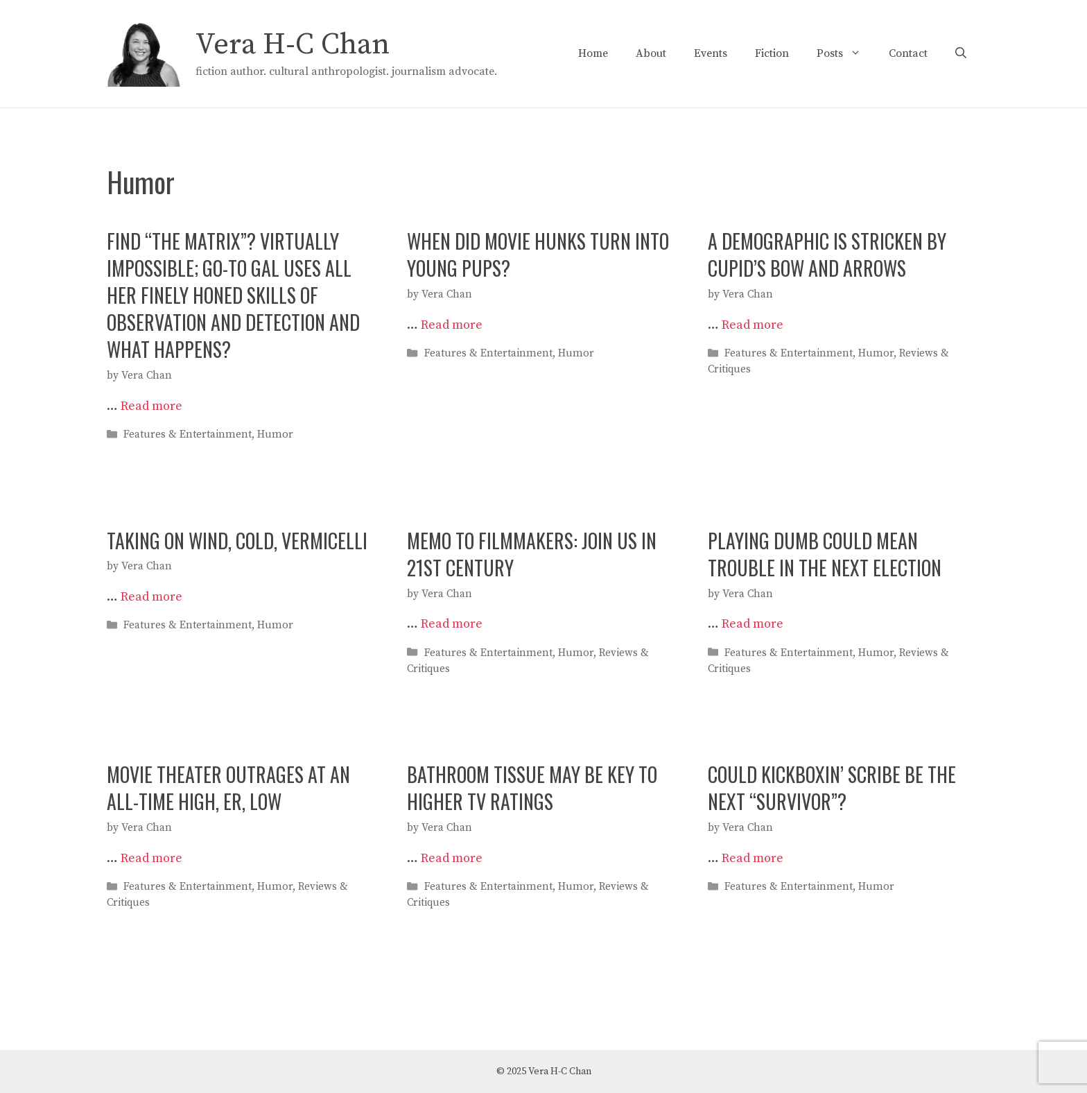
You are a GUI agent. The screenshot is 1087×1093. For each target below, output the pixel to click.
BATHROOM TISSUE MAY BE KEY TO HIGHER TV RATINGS (532, 788)
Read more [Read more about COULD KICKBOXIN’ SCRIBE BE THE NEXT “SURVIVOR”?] (752, 858)
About (651, 53)
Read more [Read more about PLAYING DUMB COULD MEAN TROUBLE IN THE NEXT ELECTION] (752, 624)
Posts (846, 53)
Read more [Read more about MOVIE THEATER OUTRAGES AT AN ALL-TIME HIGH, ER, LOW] (151, 858)
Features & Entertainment (187, 435)
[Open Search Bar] (960, 53)
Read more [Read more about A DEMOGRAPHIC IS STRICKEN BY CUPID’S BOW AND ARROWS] (752, 325)
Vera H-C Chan (292, 44)
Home (593, 53)
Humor (275, 435)
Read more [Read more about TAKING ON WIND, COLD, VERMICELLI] (151, 597)
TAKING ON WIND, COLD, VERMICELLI (237, 540)
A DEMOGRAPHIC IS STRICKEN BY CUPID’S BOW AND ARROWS (827, 254)
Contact (908, 53)
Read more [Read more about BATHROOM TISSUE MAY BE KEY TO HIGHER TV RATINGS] (451, 858)
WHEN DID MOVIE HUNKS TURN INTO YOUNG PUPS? (538, 254)
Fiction (772, 53)
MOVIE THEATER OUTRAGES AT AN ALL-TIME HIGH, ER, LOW (228, 788)
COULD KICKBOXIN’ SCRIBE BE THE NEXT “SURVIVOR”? (832, 788)
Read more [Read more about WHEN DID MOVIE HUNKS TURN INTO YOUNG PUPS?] (451, 325)
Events (710, 53)
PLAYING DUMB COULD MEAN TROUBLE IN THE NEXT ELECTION (824, 554)
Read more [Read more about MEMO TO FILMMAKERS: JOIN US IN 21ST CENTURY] (451, 624)
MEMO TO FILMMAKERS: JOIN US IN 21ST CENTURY (531, 554)
